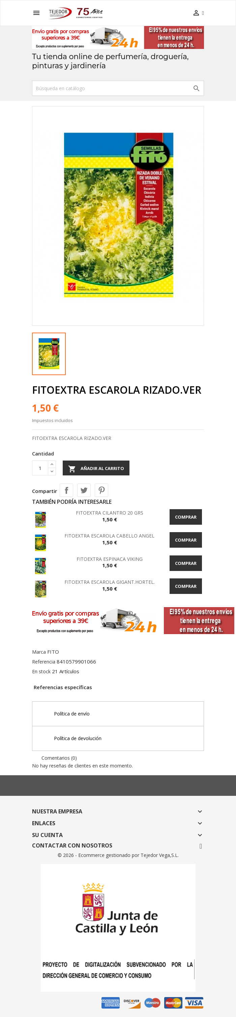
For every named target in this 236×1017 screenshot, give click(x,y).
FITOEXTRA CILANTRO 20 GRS (109, 513)
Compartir (66, 490)
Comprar (186, 517)
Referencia (43, 661)
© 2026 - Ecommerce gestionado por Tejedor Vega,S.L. (118, 855)
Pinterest (101, 490)
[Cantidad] (40, 468)
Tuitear (84, 490)
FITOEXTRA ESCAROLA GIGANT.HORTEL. (109, 582)
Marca (39, 652)
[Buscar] (118, 88)
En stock (41, 671)
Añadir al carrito (96, 469)
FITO (53, 651)
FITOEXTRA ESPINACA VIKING (110, 559)
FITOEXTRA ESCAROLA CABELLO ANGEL (109, 535)
